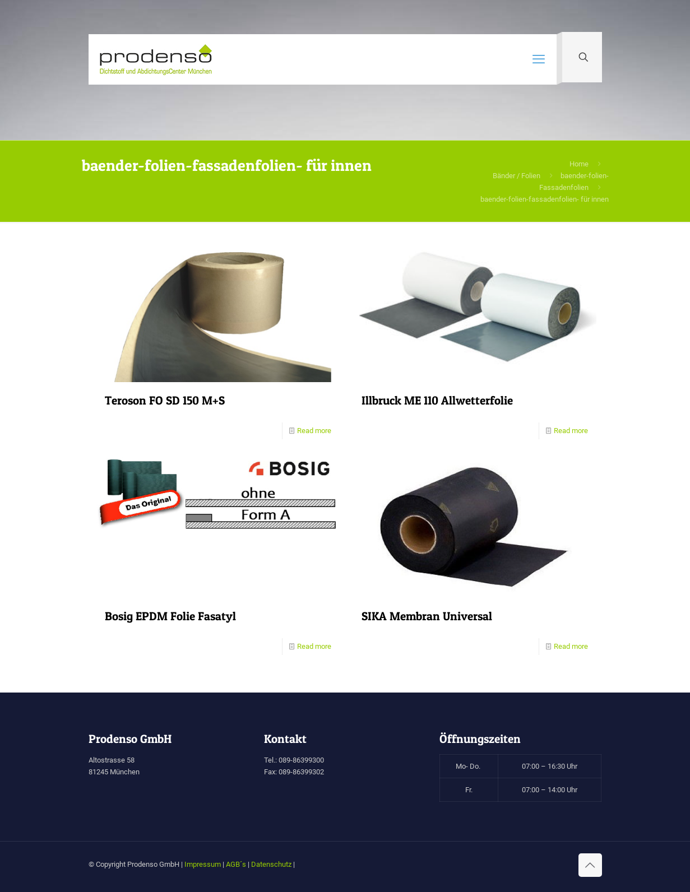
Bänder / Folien (516, 175)
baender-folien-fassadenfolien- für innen (544, 199)
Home (579, 164)
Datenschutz (271, 864)
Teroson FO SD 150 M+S (165, 400)
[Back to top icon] (590, 865)
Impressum (202, 864)
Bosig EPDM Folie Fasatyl (170, 616)
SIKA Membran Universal (427, 616)
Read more (314, 430)
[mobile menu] (538, 59)
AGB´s (236, 864)
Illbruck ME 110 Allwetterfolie (437, 400)
